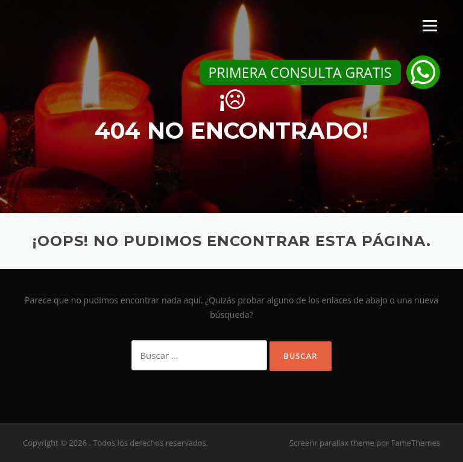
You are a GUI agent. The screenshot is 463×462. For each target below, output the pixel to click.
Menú (429, 25)
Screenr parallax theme (331, 442)
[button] (423, 72)
